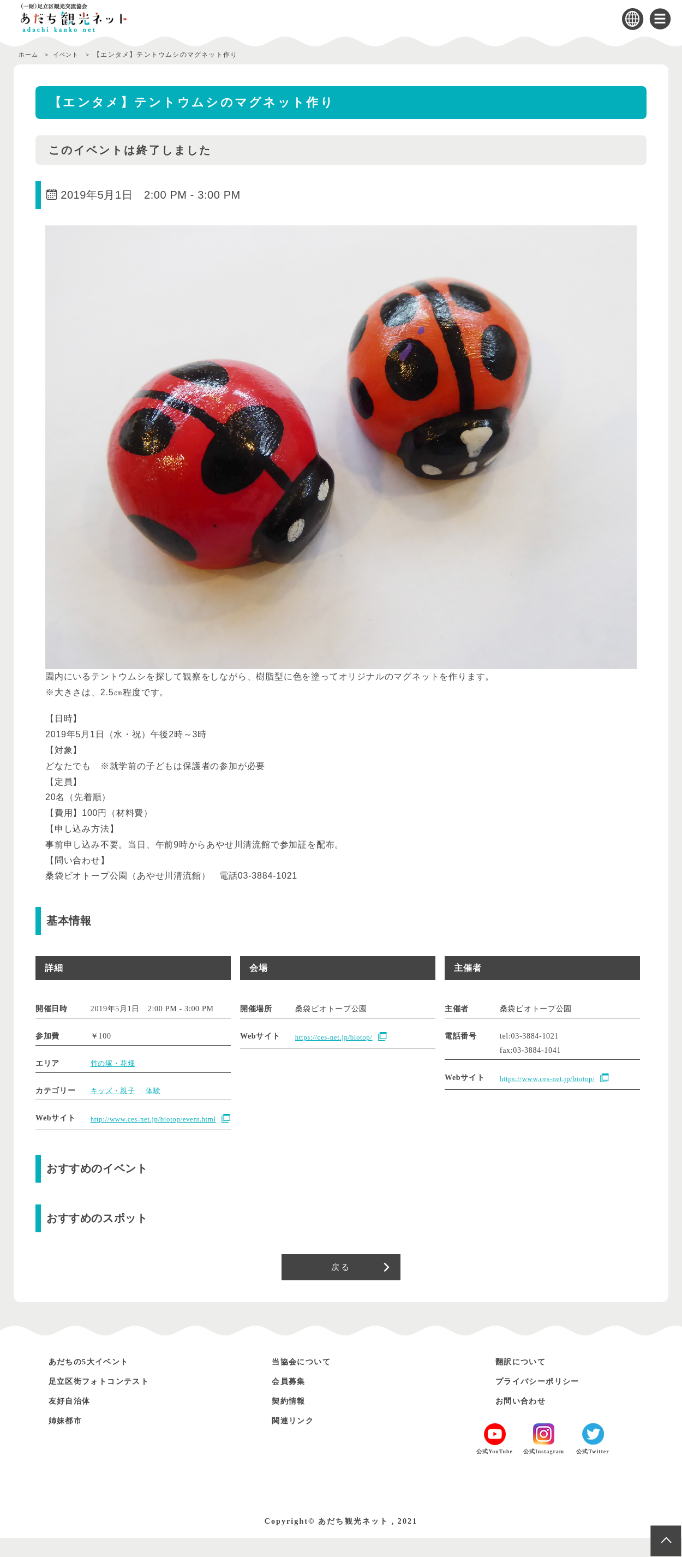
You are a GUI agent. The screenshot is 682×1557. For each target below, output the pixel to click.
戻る (340, 1283)
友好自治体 (74, 1419)
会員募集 (292, 1400)
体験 (157, 1091)
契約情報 (292, 1419)
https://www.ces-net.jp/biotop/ (551, 1079)
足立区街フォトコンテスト (109, 1400)
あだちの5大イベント (97, 1380)
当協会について (307, 1380)
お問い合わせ (525, 1419)
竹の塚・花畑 (115, 1063)
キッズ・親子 (115, 1091)
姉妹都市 (69, 1439)
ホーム (29, 54)
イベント (70, 54)
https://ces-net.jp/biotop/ (337, 1037)
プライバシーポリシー (545, 1400)
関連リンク (297, 1439)
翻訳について (525, 1380)
